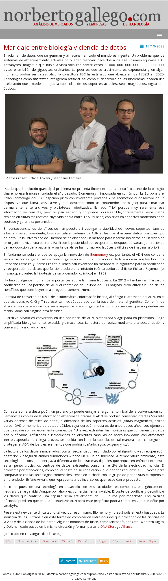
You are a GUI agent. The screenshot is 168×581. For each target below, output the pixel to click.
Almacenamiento (27, 541)
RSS (104, 561)
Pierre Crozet (85, 541)
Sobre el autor (11, 574)
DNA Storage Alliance (116, 526)
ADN (8, 541)
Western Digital (148, 541)
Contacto (67, 561)
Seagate (103, 541)
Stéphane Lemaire (123, 541)
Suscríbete (87, 561)
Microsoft (67, 541)
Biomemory (99, 254)
